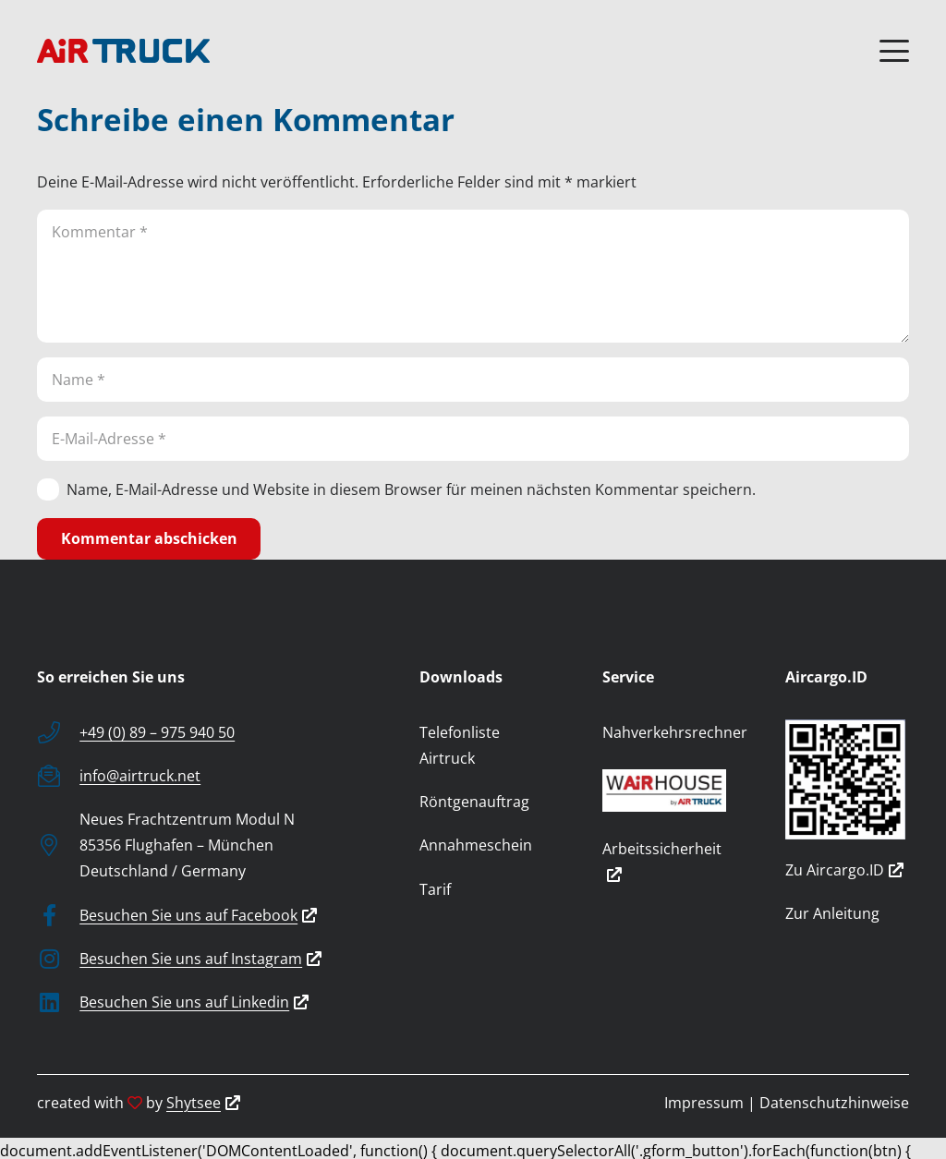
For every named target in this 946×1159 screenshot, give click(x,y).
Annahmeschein (475, 845)
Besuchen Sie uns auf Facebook (198, 915)
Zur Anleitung (832, 913)
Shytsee (203, 1103)
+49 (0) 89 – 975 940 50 (157, 732)
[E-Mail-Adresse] (473, 439)
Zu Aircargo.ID (844, 870)
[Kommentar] (473, 276)
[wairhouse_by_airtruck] (664, 790)
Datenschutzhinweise (834, 1103)
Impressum (704, 1103)
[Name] (473, 379)
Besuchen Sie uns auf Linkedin (194, 1002)
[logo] (123, 51)
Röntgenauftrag (474, 801)
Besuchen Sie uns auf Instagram (200, 958)
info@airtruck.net (139, 776)
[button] (894, 51)
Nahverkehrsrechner (674, 732)
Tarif (435, 889)
